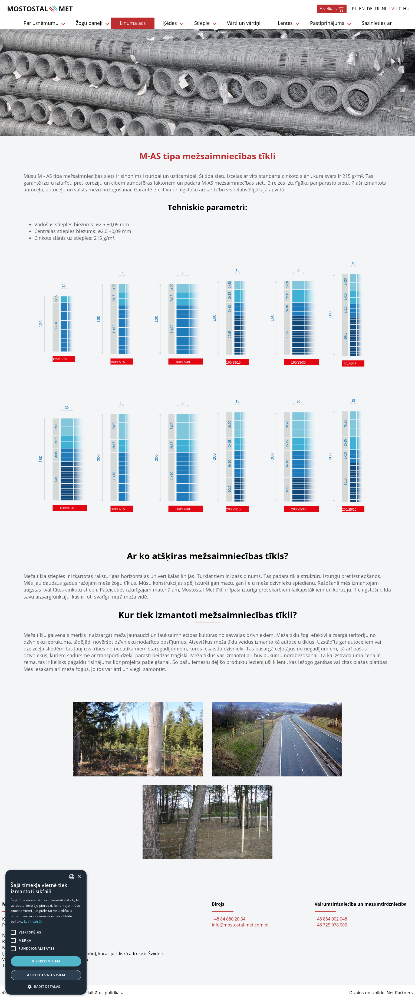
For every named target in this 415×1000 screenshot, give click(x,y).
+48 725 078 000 (331, 925)
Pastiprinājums (327, 23)
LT (398, 9)
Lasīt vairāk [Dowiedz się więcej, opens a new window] (33, 921)
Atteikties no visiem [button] (46, 975)
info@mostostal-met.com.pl (240, 925)
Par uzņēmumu (41, 23)
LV (391, 9)
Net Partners (400, 993)
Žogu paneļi (89, 23)
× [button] (79, 877)
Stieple (202, 23)
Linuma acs (133, 23)
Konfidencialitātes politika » (95, 993)
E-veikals (332, 9)
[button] (46, 986)
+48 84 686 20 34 (228, 919)
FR (377, 9)
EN (362, 9)
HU (406, 9)
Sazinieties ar (377, 23)
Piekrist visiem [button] (46, 961)
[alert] (46, 932)
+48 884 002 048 (331, 919)
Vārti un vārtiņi (244, 23)
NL (384, 9)
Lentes (285, 23)
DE (370, 9)
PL (354, 9)
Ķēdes (170, 23)
